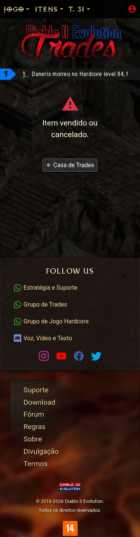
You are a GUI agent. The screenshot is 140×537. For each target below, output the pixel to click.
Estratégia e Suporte (45, 287)
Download (39, 402)
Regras (35, 426)
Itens (49, 9)
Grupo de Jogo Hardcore (50, 321)
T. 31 (80, 9)
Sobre (33, 439)
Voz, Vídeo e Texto (42, 338)
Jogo (17, 9)
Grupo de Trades (40, 304)
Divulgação (41, 451)
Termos (36, 463)
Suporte (36, 390)
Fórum (34, 414)
